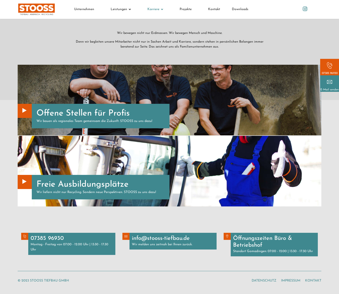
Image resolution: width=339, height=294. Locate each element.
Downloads (240, 9)
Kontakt (214, 9)
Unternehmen (84, 9)
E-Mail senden (329, 89)
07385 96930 (330, 73)
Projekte (186, 9)
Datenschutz (264, 280)
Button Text (25, 111)
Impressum (290, 280)
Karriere (153, 9)
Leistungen (119, 9)
